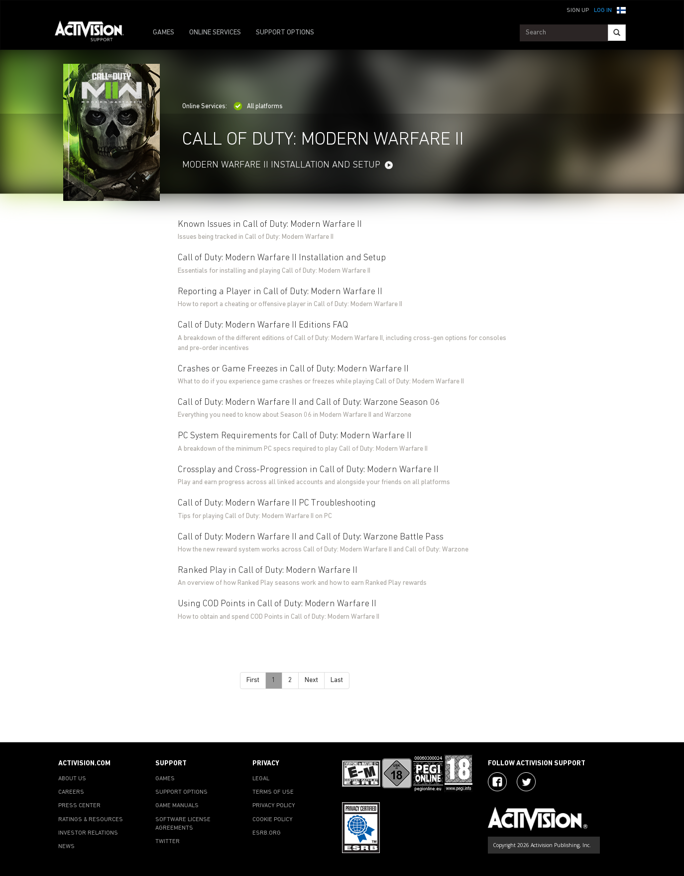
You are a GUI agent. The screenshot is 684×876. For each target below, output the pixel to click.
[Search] (617, 32)
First (252, 680)
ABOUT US (72, 779)
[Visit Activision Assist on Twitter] (526, 781)
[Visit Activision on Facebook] (497, 781)
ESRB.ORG (266, 833)
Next (311, 680)
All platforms (258, 106)
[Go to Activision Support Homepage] (94, 32)
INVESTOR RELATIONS (88, 833)
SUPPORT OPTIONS (285, 32)
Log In (603, 10)
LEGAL (260, 779)
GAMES (163, 32)
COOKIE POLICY (272, 820)
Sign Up (578, 10)
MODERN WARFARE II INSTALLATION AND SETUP (281, 165)
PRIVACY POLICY (273, 806)
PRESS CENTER (79, 806)
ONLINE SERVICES (215, 32)
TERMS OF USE (273, 792)
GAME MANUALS (177, 806)
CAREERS (71, 792)
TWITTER (167, 842)
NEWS (66, 847)
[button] (621, 9)
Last (337, 680)
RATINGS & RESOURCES (90, 820)
